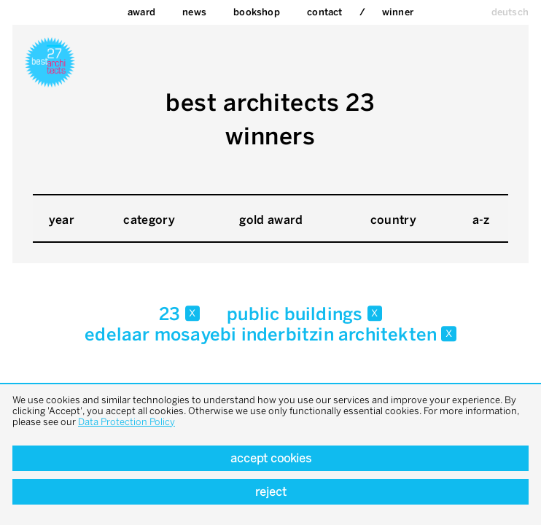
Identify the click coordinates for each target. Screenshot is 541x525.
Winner (397, 12)
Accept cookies (270, 458)
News (194, 12)
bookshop (256, 12)
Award (141, 12)
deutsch (510, 12)
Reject (271, 492)
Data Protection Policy (126, 421)
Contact (324, 12)
